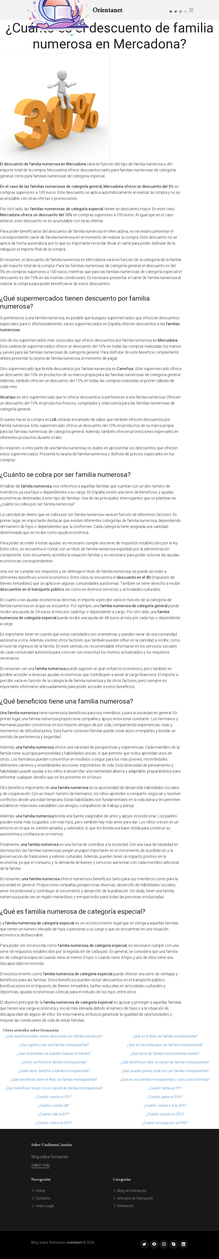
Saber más (40, 1165)
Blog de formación (129, 1191)
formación (123, 1206)
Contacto (40, 1198)
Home (38, 1191)
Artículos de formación (133, 1198)
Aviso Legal (42, 1206)
